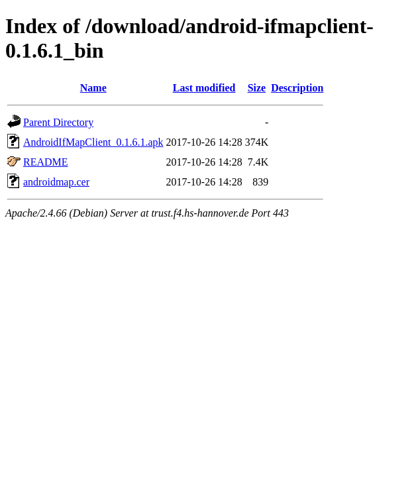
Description (297, 87)
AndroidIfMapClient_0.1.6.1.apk (93, 142)
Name (93, 87)
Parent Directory (58, 122)
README (45, 162)
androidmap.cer (56, 181)
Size (257, 87)
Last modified (204, 87)
